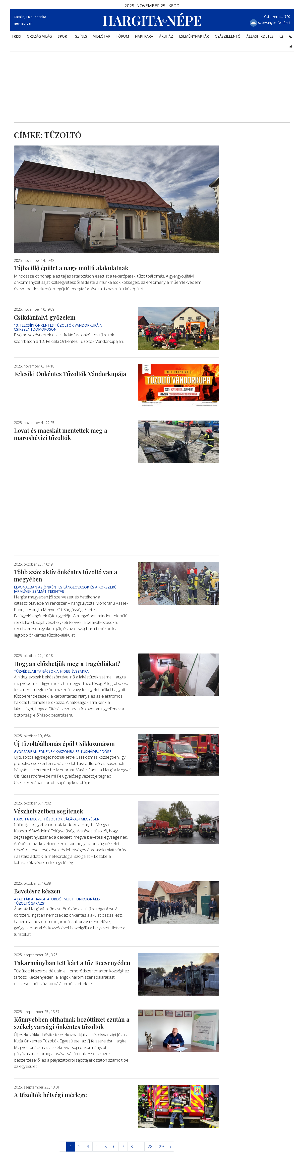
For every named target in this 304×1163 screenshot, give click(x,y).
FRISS (16, 36)
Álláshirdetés (260, 36)
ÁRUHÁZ (166, 36)
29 (161, 1146)
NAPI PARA (144, 36)
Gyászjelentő (228, 36)
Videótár (101, 36)
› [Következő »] (170, 1146)
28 (150, 1146)
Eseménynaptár (194, 36)
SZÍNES (81, 36)
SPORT (63, 36)
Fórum (122, 36)
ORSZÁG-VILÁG (39, 36)
